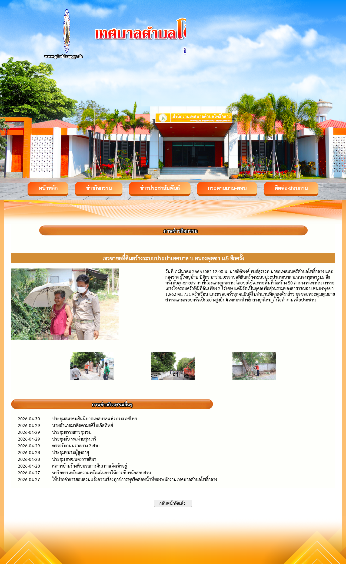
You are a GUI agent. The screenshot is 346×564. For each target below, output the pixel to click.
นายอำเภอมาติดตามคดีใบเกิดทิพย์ (82, 425)
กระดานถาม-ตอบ (227, 188)
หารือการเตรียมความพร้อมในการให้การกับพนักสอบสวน (101, 472)
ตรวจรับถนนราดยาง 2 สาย (75, 445)
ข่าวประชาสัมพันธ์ (160, 188)
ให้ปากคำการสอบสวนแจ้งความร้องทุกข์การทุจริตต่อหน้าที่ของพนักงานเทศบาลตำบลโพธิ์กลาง (134, 479)
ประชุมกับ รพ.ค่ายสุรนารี (74, 439)
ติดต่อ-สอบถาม (291, 188)
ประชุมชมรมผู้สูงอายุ (70, 452)
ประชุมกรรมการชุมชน (72, 432)
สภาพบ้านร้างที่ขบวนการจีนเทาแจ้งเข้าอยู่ (89, 466)
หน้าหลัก (48, 188)
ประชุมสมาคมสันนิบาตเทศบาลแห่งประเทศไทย (94, 418)
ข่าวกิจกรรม (99, 188)
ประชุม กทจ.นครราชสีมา (74, 459)
